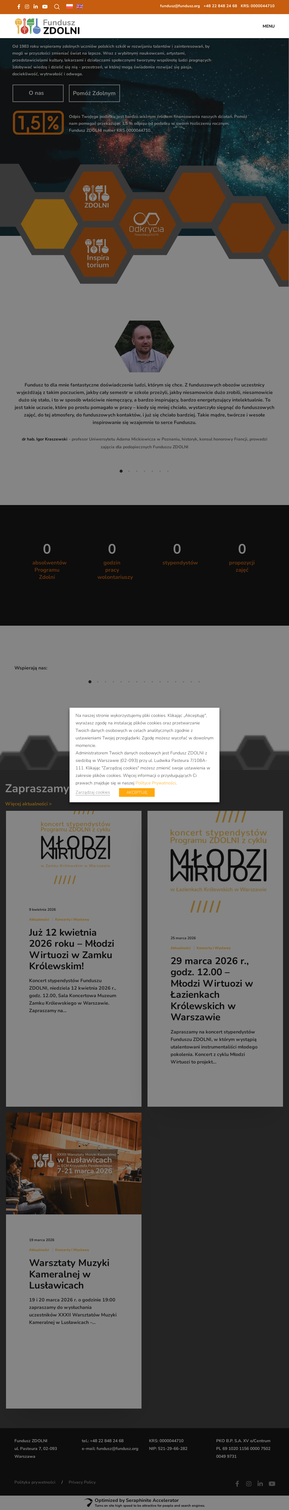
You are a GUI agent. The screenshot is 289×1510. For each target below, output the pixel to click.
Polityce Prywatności (156, 783)
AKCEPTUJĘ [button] (137, 792)
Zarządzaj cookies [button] (93, 792)
